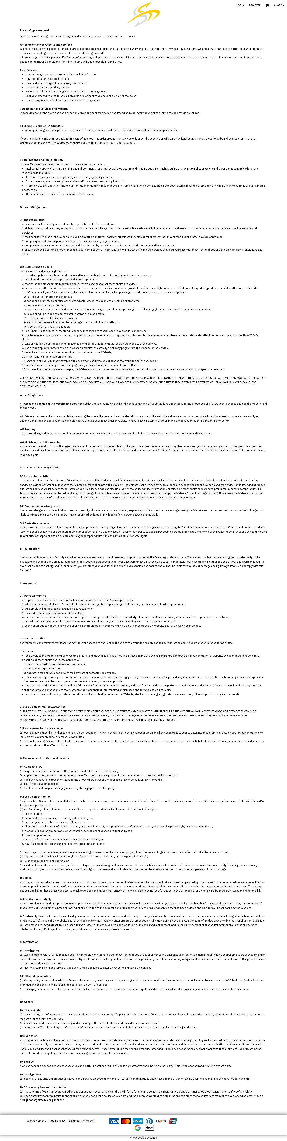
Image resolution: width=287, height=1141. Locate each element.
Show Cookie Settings (143, 1137)
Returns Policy (57, 1120)
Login (240, 5)
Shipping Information (81, 1120)
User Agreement (36, 1120)
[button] (267, 5)
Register (255, 5)
